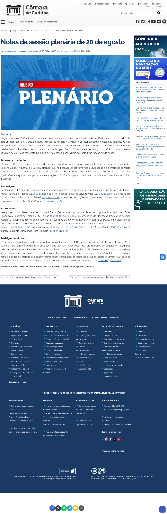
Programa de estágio (20, 369)
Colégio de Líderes (86, 343)
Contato (118, 4)
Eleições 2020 (85, 369)
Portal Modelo (58, 476)
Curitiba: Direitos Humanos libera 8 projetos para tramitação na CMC (150, 175)
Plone (72, 478)
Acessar (158, 4)
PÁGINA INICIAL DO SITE (113, 451)
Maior (148, 7)
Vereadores (82, 326)
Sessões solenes (111, 361)
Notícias (42, 31)
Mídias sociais (143, 335)
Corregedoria (15, 354)
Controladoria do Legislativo (57, 358)
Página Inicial (19, 31)
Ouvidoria (14, 343)
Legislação (108, 369)
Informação (32, 31)
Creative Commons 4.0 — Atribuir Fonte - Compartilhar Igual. (121, 477)
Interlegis (49, 478)
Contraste (144, 4)
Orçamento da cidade (112, 365)
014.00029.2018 (51, 197)
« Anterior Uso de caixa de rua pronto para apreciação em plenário (29, 277)
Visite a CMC (15, 339)
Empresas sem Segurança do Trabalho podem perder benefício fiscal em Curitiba (150, 89)
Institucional (15, 326)
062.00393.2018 (59, 216)
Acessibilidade (103, 4)
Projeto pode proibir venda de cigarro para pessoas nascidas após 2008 (149, 100)
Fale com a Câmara (18, 332)
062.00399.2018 (58, 231)
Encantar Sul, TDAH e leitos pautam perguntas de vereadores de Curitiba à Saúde (150, 146)
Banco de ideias (110, 376)
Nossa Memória (144, 347)
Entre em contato (27, 22)
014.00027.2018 (38, 193)
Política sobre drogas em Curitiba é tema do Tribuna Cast (150, 156)
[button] (52, 508)
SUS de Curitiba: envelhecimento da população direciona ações (150, 137)
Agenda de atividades (19, 335)
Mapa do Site (85, 4)
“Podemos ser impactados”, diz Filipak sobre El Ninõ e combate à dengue (150, 128)
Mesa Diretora (16, 350)
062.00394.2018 (21, 227)
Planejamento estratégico (23, 373)
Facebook (116, 260)
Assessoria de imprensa (147, 339)
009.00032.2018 (16, 201)
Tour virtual (16, 376)
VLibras (131, 4)
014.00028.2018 (103, 193)
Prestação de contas (53, 361)
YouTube (103, 260)
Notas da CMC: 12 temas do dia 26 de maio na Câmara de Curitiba (150, 119)
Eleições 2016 (85, 365)
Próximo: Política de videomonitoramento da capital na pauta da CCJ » (100, 277)
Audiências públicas (113, 354)
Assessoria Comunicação (15, 51)
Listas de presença (87, 354)
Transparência (50, 326)
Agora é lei (108, 373)
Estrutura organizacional (20, 347)
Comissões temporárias (114, 343)
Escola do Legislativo (19, 358)
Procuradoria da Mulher (20, 361)
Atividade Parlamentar (113, 326)
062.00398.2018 (120, 227)
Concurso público (17, 365)
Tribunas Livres (110, 358)
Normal (158, 7)
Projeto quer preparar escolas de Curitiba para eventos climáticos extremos (150, 110)
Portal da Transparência (48, 22)
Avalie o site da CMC (146, 358)
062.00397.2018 (74, 227)
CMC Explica (51, 365)
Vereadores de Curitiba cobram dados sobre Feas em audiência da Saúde (149, 165)
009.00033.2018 (52, 201)
